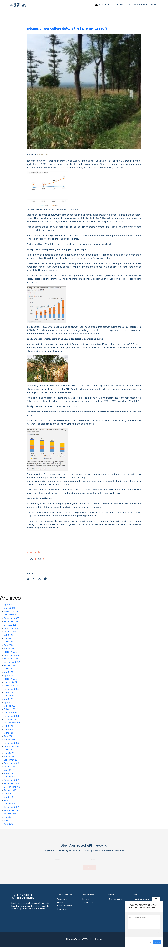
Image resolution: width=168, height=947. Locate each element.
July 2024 (8, 669)
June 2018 (9, 794)
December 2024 (11, 655)
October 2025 (11, 625)
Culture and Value (64, 906)
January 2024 (10, 682)
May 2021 (8, 733)
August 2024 (10, 665)
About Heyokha (121, 5)
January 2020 (10, 760)
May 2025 (8, 642)
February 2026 (11, 611)
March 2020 (9, 756)
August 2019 (10, 767)
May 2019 (8, 773)
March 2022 (9, 706)
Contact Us (62, 909)
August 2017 (10, 814)
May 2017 (8, 821)
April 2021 (8, 736)
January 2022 (10, 713)
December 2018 (11, 780)
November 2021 (11, 716)
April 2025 (9, 645)
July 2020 (8, 750)
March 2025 (9, 649)
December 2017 (11, 807)
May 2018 (8, 797)
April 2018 (8, 800)
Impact (154, 5)
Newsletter (102, 5)
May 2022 (8, 699)
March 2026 (9, 608)
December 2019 (11, 763)
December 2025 (11, 618)
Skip (149, 942)
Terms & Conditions (141, 899)
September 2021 (12, 723)
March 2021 (9, 740)
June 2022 (9, 696)
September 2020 (12, 746)
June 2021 (9, 729)
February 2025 (11, 652)
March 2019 (9, 777)
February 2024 (11, 679)
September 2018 (12, 787)
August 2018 (10, 790)
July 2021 (8, 726)
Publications (140, 5)
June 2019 (9, 770)
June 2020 (9, 753)
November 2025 (11, 622)
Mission (60, 902)
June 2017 (9, 817)
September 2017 (12, 810)
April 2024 (9, 676)
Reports (85, 899)
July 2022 (8, 692)
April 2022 (9, 702)
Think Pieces (87, 902)
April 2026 (9, 605)
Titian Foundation (115, 899)
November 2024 (11, 659)
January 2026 (10, 615)
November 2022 (11, 689)
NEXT (84, 868)
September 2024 (12, 662)
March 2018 (9, 804)
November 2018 (11, 783)
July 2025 (8, 635)
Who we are (62, 899)
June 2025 (9, 638)
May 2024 (8, 672)
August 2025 (10, 632)
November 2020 (11, 743)
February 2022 (11, 709)
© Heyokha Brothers (74, 939)
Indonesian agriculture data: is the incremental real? (67, 29)
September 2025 (12, 628)
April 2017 (8, 824)
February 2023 (11, 686)
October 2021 (10, 719)
